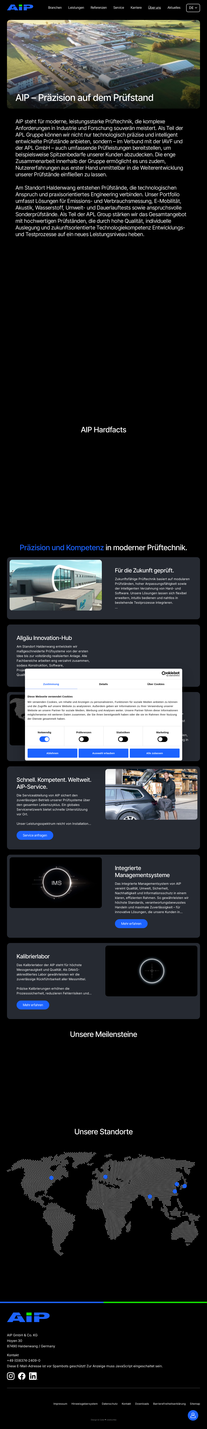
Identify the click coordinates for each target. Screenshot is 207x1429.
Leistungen (76, 8)
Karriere (136, 8)
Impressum (60, 1403)
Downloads (142, 1403)
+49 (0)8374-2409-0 (23, 1361)
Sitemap (195, 1403)
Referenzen (99, 8)
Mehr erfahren (131, 924)
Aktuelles (174, 8)
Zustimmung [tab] (51, 683)
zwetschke (111, 1420)
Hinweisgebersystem (84, 1403)
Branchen (55, 8)
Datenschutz (110, 1403)
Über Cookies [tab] (156, 683)
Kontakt (126, 1403)
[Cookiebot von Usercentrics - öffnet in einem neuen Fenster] (164, 673)
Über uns (154, 8)
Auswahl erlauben (103, 753)
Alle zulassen (154, 753)
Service (118, 8)
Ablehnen (52, 753)
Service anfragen (35, 835)
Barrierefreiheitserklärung (169, 1403)
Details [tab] (103, 683)
